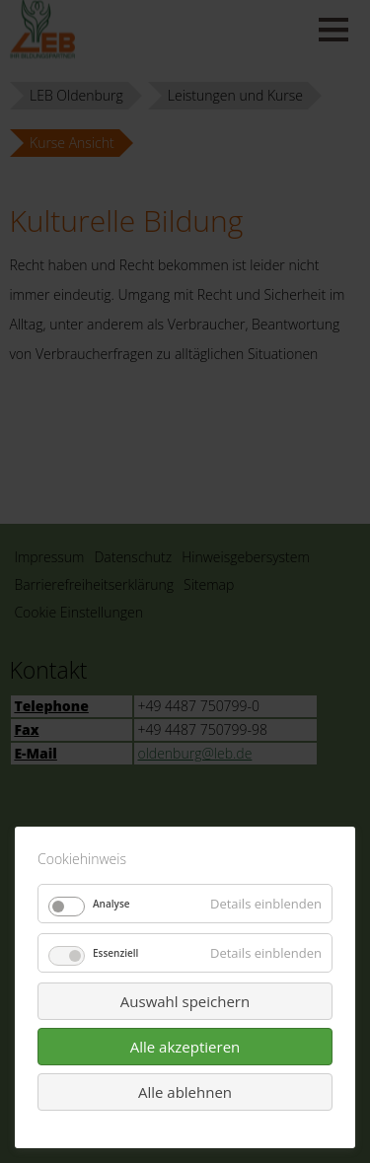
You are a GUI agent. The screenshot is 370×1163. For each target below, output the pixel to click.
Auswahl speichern (185, 1001)
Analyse (111, 903)
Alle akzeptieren (185, 1046)
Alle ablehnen (185, 1092)
